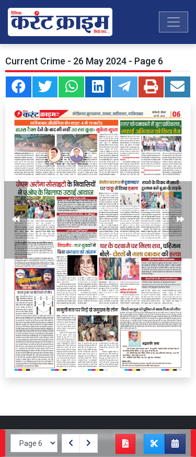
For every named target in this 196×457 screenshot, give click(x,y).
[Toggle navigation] (173, 22)
